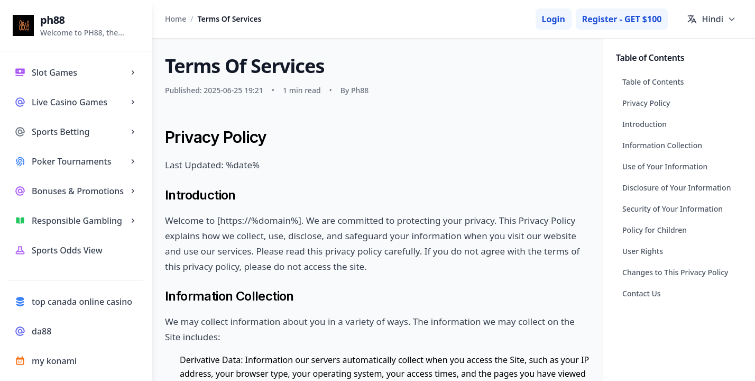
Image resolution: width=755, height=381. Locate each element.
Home (175, 19)
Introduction (644, 124)
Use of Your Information (664, 166)
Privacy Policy (646, 103)
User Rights (642, 251)
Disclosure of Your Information (676, 188)
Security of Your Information (672, 209)
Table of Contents (653, 82)
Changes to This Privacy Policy (675, 272)
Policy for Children (654, 230)
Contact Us (641, 293)
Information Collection (662, 145)
